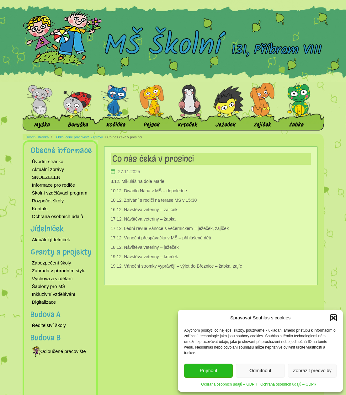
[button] (333, 318)
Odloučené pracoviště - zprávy (79, 137)
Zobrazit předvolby (312, 370)
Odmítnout (260, 370)
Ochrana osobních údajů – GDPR (229, 384)
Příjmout (208, 370)
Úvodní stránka (37, 137)
